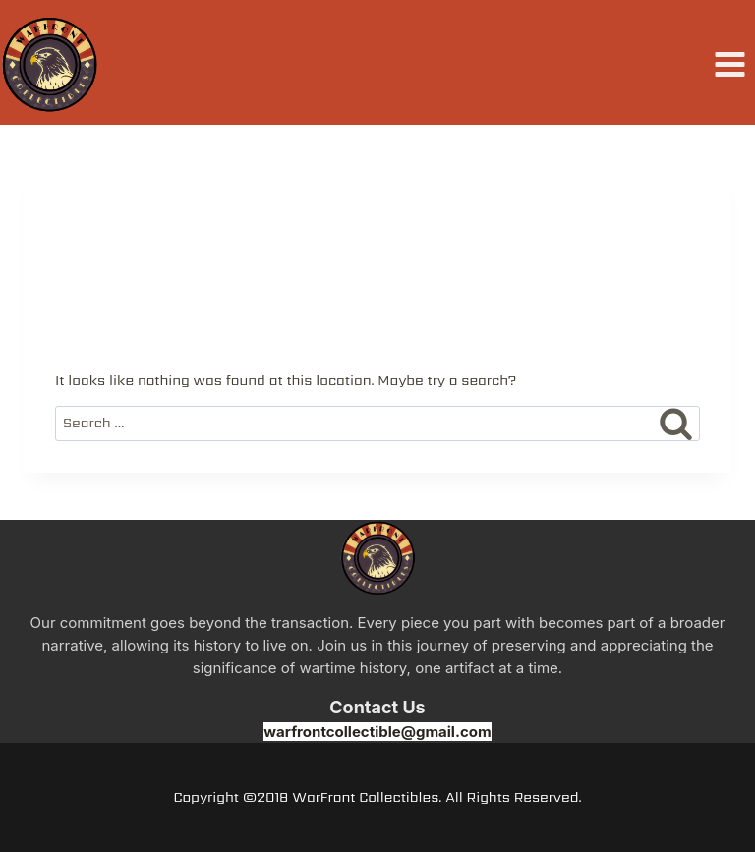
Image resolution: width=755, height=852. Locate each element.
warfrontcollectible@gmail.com (377, 731)
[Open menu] (729, 64)
